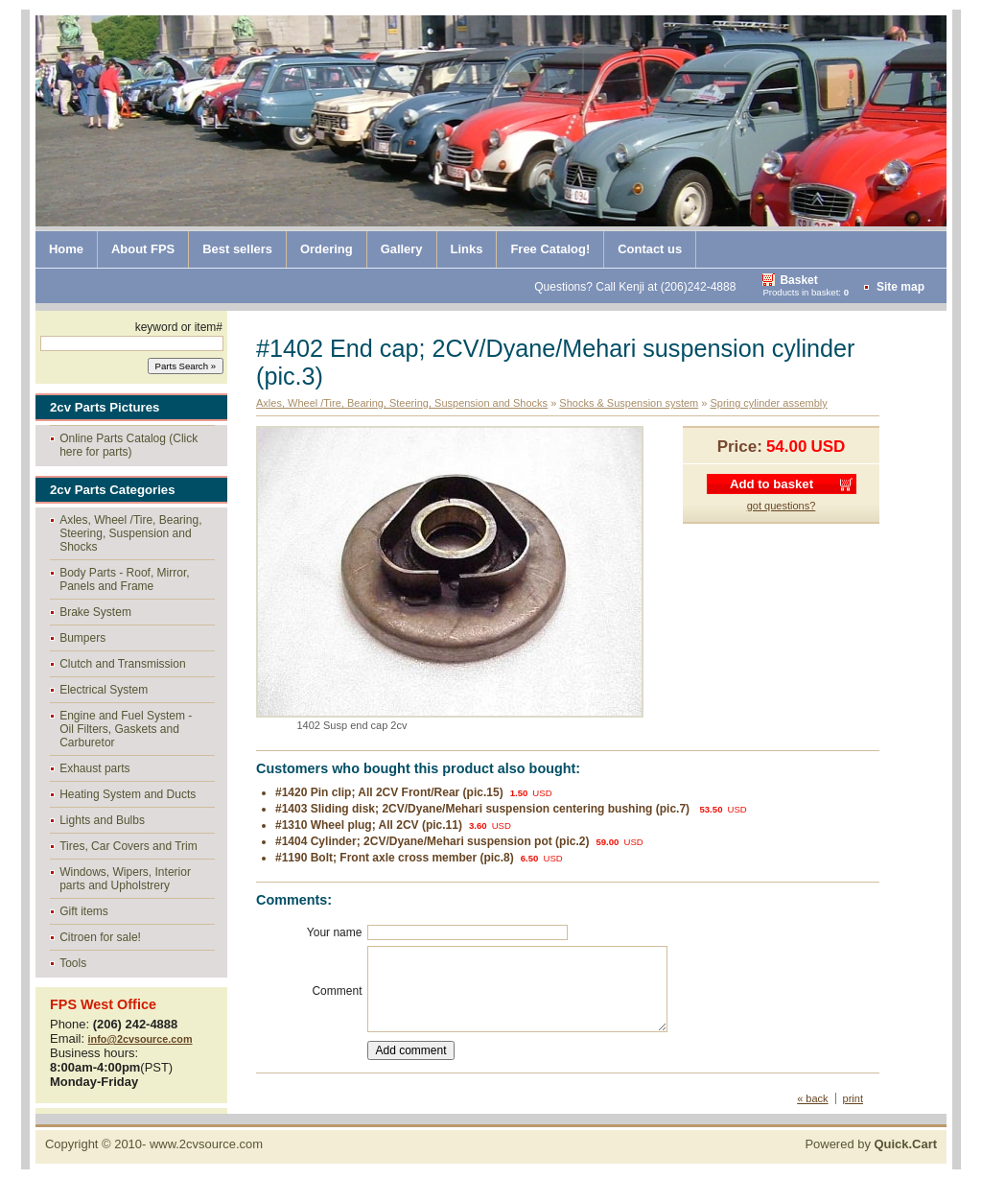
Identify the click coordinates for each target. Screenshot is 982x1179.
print (853, 1098)
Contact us (650, 249)
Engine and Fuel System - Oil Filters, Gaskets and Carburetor (125, 729)
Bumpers (82, 638)
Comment (337, 991)
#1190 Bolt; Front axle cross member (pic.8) (394, 857)
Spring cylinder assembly (768, 403)
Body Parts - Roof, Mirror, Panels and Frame (124, 579)
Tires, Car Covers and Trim (128, 846)
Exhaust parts (94, 768)
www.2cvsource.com (206, 1144)
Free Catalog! (550, 249)
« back (812, 1098)
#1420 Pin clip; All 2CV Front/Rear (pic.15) (389, 792)
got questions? (781, 505)
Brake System (95, 612)
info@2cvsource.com (140, 1039)
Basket (798, 280)
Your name (334, 932)
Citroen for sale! (100, 937)
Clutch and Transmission (122, 664)
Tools (72, 963)
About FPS (143, 249)
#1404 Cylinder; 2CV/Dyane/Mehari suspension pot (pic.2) (432, 841)
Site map (900, 287)
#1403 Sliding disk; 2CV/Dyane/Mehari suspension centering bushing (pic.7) (483, 808)
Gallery (402, 249)
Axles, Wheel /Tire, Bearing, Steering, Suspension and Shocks (130, 533)
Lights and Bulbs (102, 820)
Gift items (83, 911)
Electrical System (103, 689)
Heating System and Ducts (127, 794)
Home (66, 249)
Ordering (326, 249)
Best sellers (237, 249)
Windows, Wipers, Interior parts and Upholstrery (125, 878)
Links (467, 249)
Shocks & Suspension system (628, 403)
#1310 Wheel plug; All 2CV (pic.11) (368, 825)
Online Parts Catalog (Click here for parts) (128, 445)
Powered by (871, 1144)
